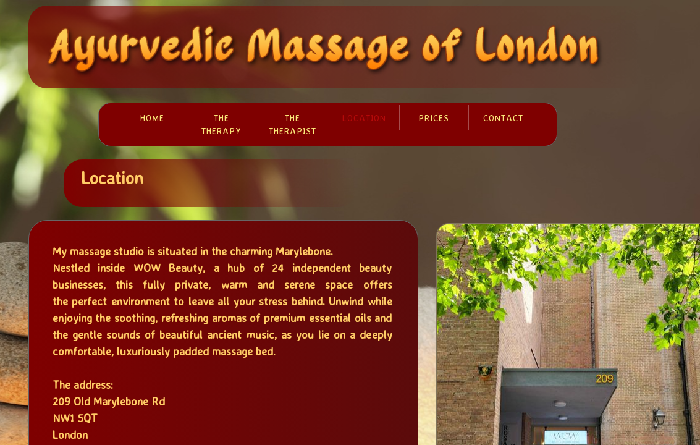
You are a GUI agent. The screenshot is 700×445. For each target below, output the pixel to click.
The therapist (292, 124)
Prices (433, 117)
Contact (503, 117)
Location (364, 117)
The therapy (221, 124)
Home (152, 117)
